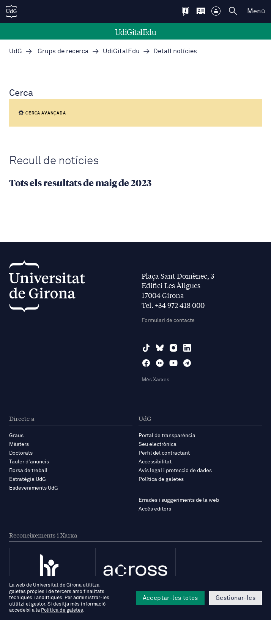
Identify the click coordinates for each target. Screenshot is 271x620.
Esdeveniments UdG (33, 488)
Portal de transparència (167, 435)
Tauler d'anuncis (29, 462)
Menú (256, 11)
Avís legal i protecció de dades (175, 470)
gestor (38, 604)
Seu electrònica (157, 444)
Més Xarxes (155, 379)
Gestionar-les (235, 598)
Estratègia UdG (27, 479)
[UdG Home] (11, 11)
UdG (15, 51)
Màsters (19, 444)
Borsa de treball (28, 470)
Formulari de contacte (168, 320)
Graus (16, 435)
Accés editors (155, 509)
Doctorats (21, 453)
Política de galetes (161, 479)
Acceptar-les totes (170, 598)
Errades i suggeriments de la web (179, 500)
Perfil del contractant (164, 453)
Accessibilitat (155, 462)
